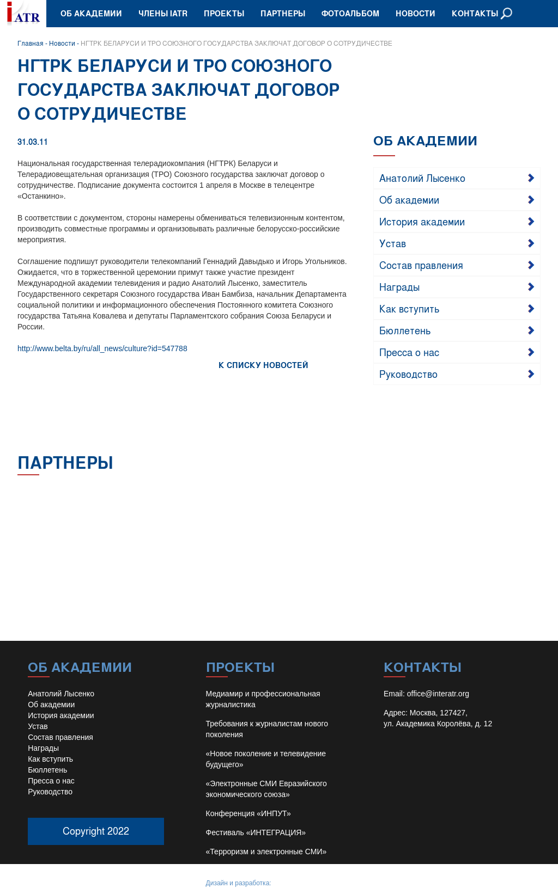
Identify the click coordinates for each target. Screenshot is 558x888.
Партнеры (282, 13)
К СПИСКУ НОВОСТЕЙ (263, 365)
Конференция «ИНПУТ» (248, 813)
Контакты (475, 13)
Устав (392, 243)
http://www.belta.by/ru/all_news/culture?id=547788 (102, 348)
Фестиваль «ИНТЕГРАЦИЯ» (256, 832)
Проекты (224, 13)
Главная (30, 43)
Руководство (408, 373)
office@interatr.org (438, 693)
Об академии (91, 13)
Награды (399, 286)
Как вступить (409, 308)
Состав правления (421, 265)
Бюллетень (405, 330)
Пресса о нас (409, 352)
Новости (415, 13)
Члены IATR (162, 13)
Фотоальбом (350, 13)
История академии (422, 221)
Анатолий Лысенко (422, 177)
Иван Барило (293, 883)
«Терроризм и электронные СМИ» (266, 851)
